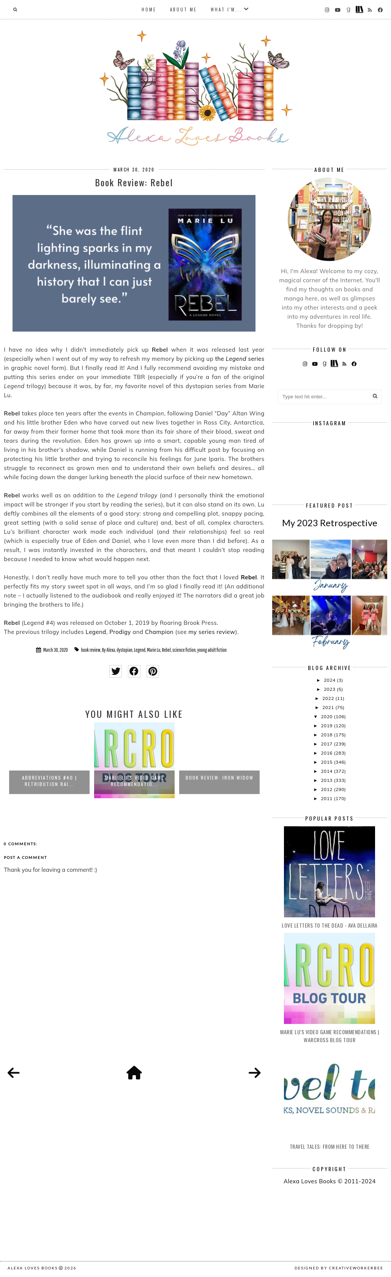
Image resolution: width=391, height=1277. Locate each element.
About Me (183, 9)
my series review (211, 631)
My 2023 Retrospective (329, 522)
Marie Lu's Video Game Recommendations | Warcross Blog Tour (329, 1036)
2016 (327, 753)
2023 (330, 689)
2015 (327, 762)
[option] (49, 760)
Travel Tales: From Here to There (330, 1146)
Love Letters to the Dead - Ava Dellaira (330, 925)
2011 (327, 798)
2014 (327, 771)
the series (240, 358)
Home (149, 9)
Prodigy (120, 631)
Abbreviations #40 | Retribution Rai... (49, 780)
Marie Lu (153, 650)
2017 (327, 744)
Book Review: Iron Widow (220, 777)
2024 (330, 680)
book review (91, 650)
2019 (327, 725)
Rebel (249, 577)
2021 (328, 707)
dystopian (124, 650)
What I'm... (226, 9)
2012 (327, 789)
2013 (327, 780)
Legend (96, 631)
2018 (327, 735)
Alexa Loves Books (33, 1268)
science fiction (184, 650)
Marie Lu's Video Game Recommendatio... (134, 780)
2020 (327, 716)
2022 (328, 698)
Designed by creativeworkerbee (339, 1268)
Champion (159, 631)
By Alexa (108, 650)
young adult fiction (212, 650)
